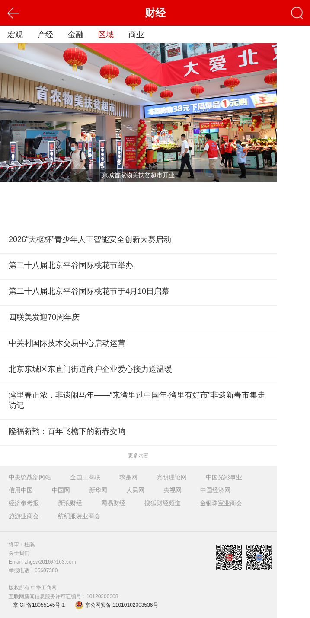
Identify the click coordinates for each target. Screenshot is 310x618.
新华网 (98, 490)
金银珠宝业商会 (221, 503)
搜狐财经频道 (162, 503)
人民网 (135, 490)
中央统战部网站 (30, 477)
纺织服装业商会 (79, 516)
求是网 (128, 477)
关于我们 (19, 553)
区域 (106, 34)
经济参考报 (24, 503)
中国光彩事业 (224, 477)
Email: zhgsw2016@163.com (42, 562)
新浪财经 (70, 503)
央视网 (172, 490)
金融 (75, 34)
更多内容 (138, 455)
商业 (136, 34)
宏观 (15, 34)
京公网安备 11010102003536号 (116, 605)
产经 (45, 34)
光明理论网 (172, 477)
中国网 (61, 490)
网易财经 (113, 503)
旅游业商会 (24, 516)
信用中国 (21, 490)
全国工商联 (85, 477)
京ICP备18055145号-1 (39, 605)
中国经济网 (215, 490)
